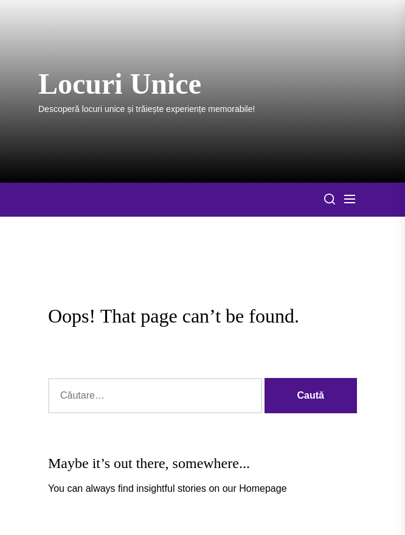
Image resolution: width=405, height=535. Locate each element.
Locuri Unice (119, 84)
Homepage (262, 488)
